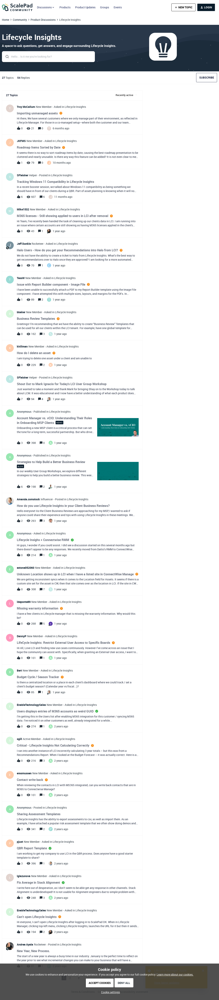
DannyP (21, 636)
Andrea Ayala (25, 944)
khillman (22, 346)
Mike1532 (23, 209)
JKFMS (21, 141)
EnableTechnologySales (31, 705)
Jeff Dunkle (24, 243)
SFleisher (22, 175)
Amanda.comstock (28, 499)
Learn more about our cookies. (175, 974)
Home (5, 20)
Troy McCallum (26, 107)
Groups (104, 7)
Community (20, 20)
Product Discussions (43, 20)
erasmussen (24, 773)
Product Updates (85, 7)
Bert (19, 670)
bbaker (21, 312)
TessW (21, 278)
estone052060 (25, 568)
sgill (19, 739)
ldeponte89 (24, 602)
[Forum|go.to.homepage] (17, 7)
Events (118, 7)
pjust (20, 842)
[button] (183, 7)
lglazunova (23, 876)
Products (64, 7)
